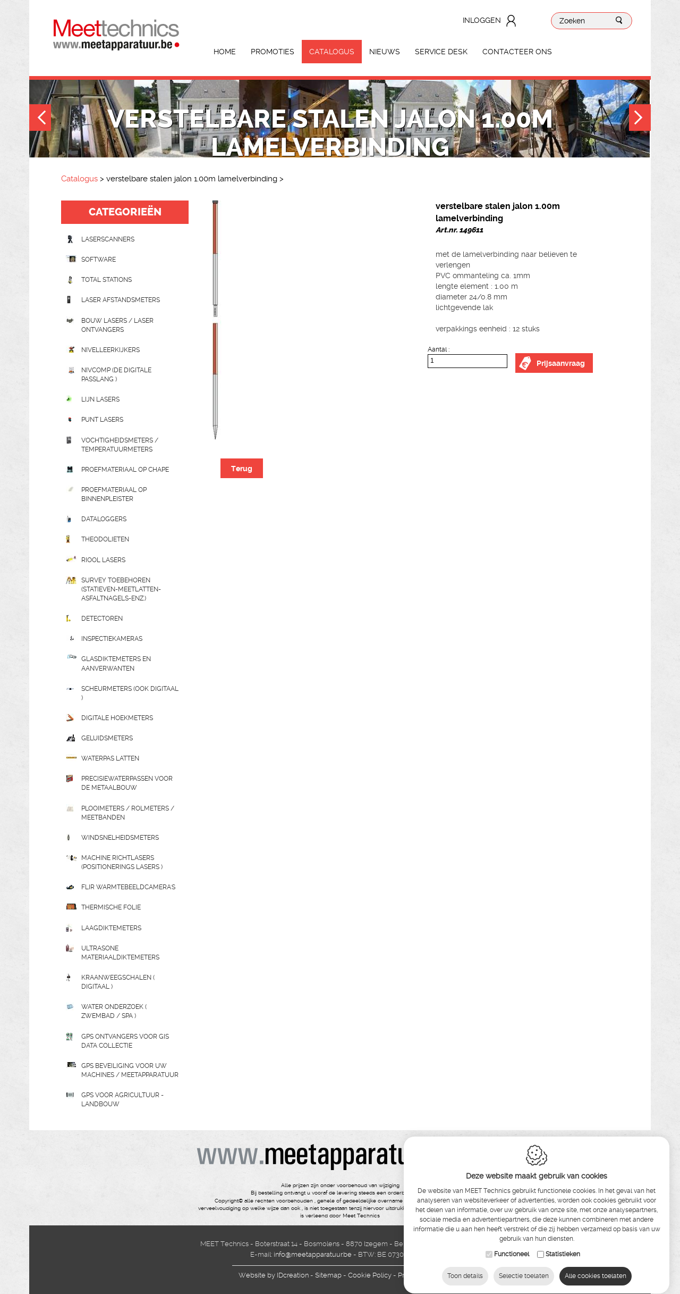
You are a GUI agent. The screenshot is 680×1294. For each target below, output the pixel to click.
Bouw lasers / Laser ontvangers (117, 325)
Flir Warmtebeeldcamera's (128, 887)
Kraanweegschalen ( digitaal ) (118, 982)
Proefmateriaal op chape (125, 469)
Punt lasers (102, 419)
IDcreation (274, 1275)
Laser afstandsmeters (120, 300)
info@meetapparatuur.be (313, 1254)
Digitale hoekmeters (117, 718)
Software (98, 259)
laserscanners (107, 239)
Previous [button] (40, 118)
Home (225, 51)
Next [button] (640, 118)
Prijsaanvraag (561, 363)
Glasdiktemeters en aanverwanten (116, 663)
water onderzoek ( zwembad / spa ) (114, 1011)
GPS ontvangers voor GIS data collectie (125, 1041)
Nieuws (384, 51)
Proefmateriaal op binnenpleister (114, 494)
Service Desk (441, 51)
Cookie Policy (370, 1275)
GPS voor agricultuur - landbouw (122, 1099)
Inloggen (482, 20)
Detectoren (102, 618)
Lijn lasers (100, 399)
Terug (241, 468)
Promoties (272, 51)
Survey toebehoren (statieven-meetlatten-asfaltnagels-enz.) (121, 589)
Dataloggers (103, 519)
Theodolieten (105, 539)
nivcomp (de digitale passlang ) (116, 374)
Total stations (106, 279)
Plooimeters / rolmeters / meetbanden (127, 813)
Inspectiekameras (111, 638)
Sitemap (328, 1275)
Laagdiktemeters (111, 928)
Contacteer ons (517, 51)
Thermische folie (111, 907)
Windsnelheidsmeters (120, 837)
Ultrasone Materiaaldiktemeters (120, 953)
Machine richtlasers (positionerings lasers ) (122, 862)
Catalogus (331, 51)
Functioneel (511, 1244)
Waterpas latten (110, 758)
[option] (308, 320)
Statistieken (563, 1244)
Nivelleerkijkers (110, 350)
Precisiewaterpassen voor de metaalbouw (127, 783)
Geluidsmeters (107, 738)
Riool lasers (103, 560)
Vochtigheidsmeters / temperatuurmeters (119, 445)
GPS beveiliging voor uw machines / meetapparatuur (129, 1070)
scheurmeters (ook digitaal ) (129, 693)
